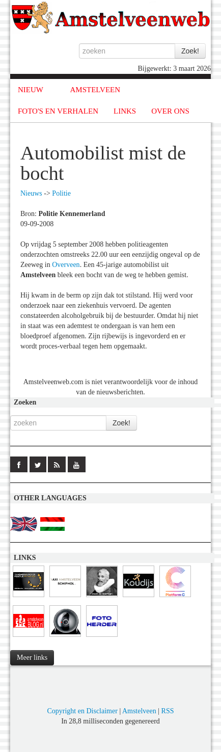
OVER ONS (170, 111)
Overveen (65, 264)
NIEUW (30, 90)
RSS (167, 711)
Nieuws (31, 193)
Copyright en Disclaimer (82, 711)
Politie (61, 193)
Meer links (32, 657)
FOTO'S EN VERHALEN (58, 111)
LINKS (125, 111)
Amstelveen (139, 711)
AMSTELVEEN (95, 90)
